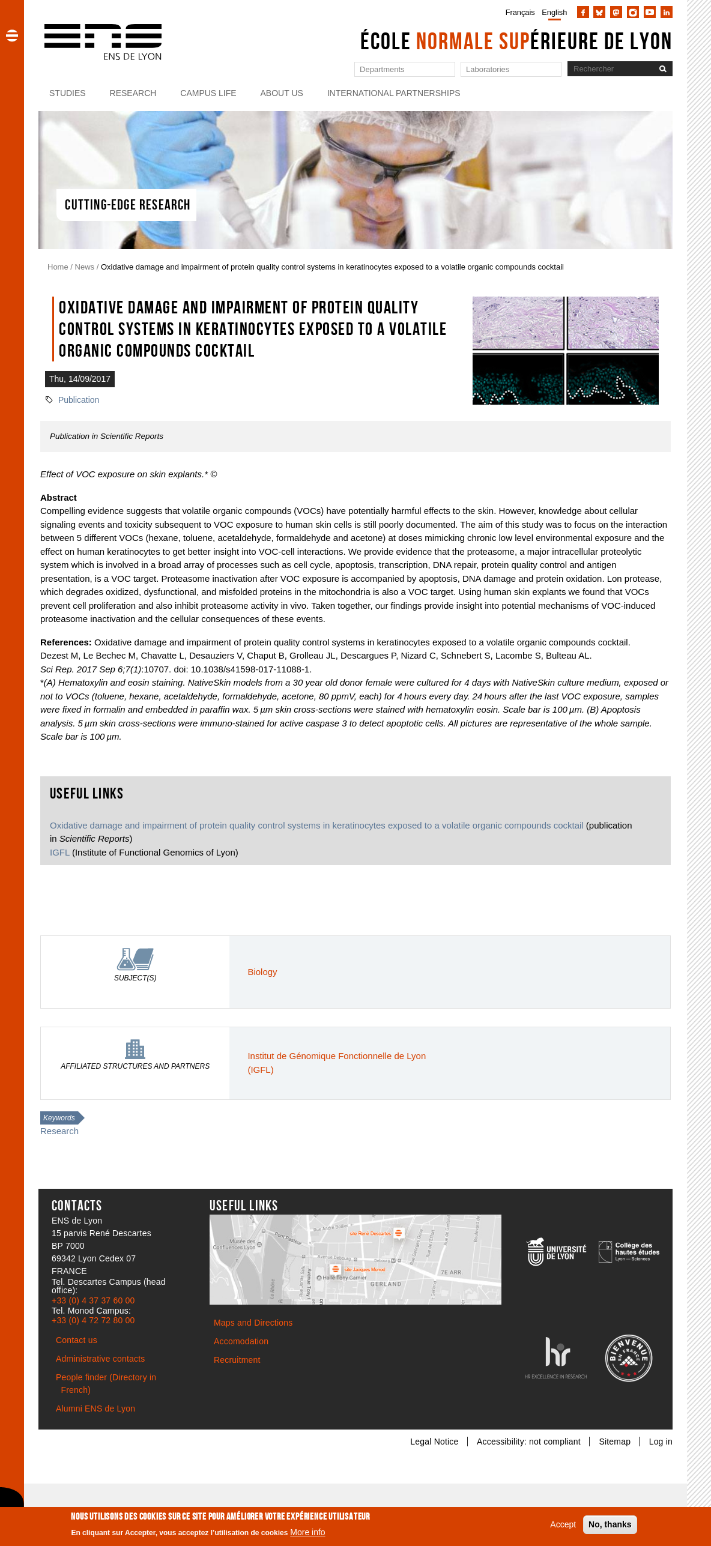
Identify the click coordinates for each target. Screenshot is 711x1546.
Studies (67, 93)
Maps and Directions (253, 1322)
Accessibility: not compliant (529, 1441)
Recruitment (237, 1360)
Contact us (76, 1340)
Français (520, 12)
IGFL (60, 852)
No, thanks (610, 1528)
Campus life (208, 93)
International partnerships (394, 93)
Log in (661, 1441)
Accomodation (241, 1341)
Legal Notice (434, 1441)
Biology (262, 972)
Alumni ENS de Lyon (95, 1408)
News (85, 266)
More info (307, 1536)
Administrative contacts (100, 1358)
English (554, 12)
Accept (563, 1528)
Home (57, 266)
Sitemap (615, 1441)
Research (133, 93)
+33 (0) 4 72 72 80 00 (93, 1320)
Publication (79, 400)
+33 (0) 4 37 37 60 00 (93, 1300)
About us (282, 93)
